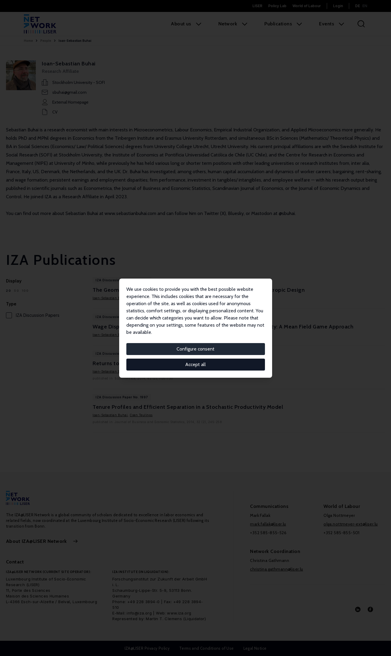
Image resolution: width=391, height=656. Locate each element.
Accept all (195, 364)
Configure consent (195, 349)
